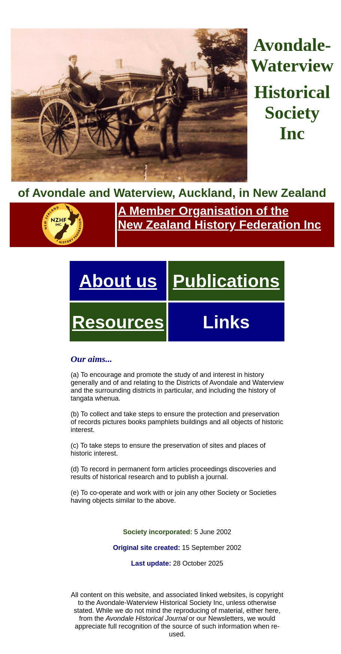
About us (118, 281)
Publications (226, 281)
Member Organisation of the (209, 211)
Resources (118, 322)
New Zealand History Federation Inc (219, 224)
